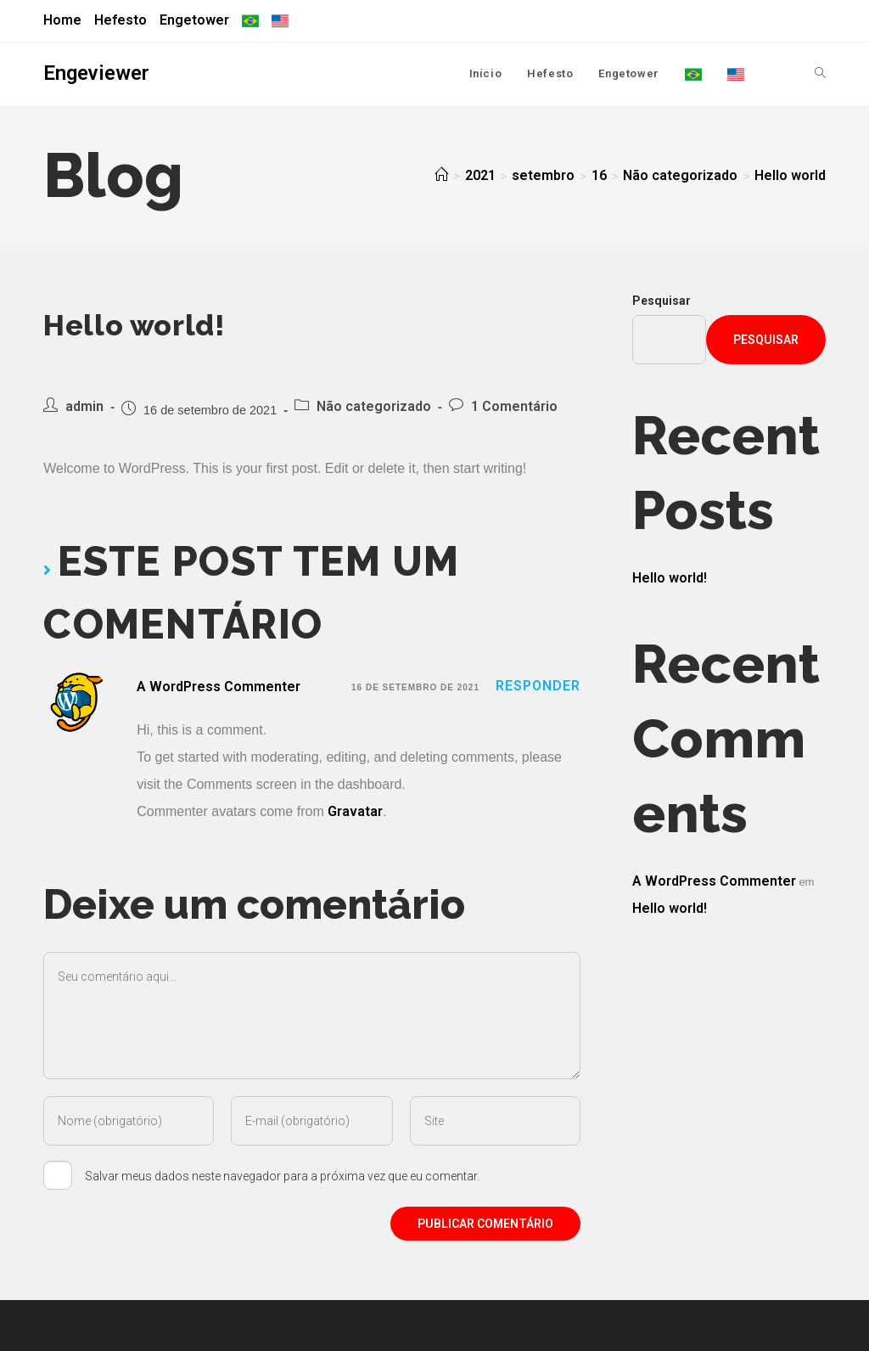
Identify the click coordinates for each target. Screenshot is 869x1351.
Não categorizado (374, 406)
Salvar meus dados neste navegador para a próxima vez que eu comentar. (282, 1176)
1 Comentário (514, 406)
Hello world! (669, 578)
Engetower (194, 20)
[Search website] (820, 73)
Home (62, 20)
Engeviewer (96, 73)
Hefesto (120, 20)
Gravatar (355, 811)
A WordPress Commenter (218, 686)
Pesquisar (661, 300)
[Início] (441, 175)
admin (84, 406)
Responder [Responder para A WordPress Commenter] (538, 686)
